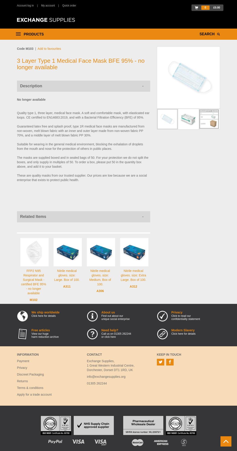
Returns (22, 381)
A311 (67, 286)
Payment (23, 361)
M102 (33, 300)
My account (48, 5)
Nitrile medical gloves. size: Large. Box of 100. (67, 275)
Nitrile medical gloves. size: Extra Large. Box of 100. (133, 275)
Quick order (69, 5)
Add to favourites (49, 48)
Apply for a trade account (34, 394)
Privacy (22, 368)
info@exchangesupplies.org (106, 376)
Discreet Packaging (30, 374)
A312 (133, 286)
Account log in (25, 5)
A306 (100, 291)
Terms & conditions (30, 388)
